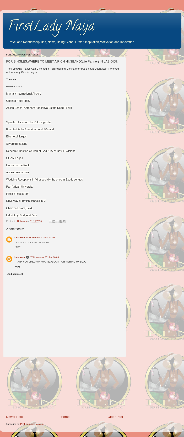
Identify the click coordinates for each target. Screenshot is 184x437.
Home (65, 417)
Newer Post (14, 417)
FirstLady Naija (51, 27)
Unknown (19, 237)
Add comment (15, 274)
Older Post (115, 417)
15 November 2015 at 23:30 (40, 237)
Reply (17, 246)
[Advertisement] (64, 386)
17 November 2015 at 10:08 (44, 257)
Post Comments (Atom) (32, 424)
